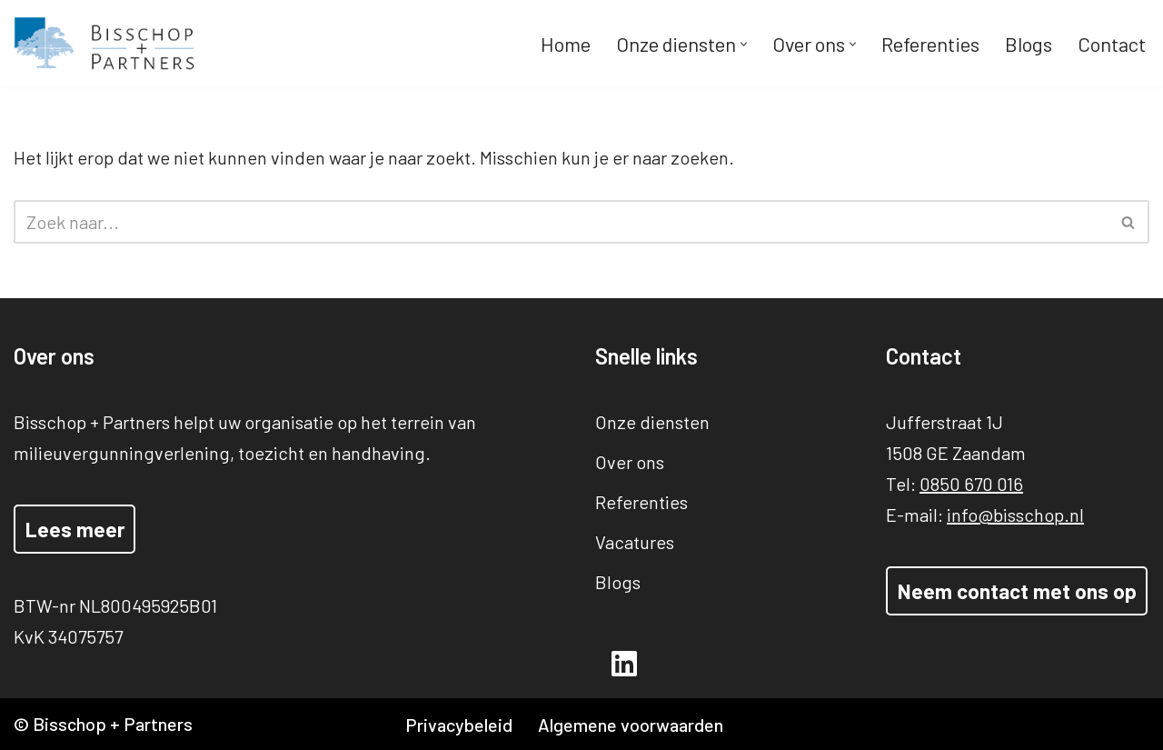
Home (566, 43)
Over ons (629, 462)
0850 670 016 (971, 484)
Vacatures (634, 542)
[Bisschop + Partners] (104, 43)
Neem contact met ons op (1017, 591)
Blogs (1028, 43)
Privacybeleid (458, 724)
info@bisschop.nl (1015, 514)
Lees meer (74, 529)
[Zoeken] (561, 222)
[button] (744, 44)
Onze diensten (652, 422)
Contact (1112, 43)
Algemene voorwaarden (630, 724)
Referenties (930, 43)
